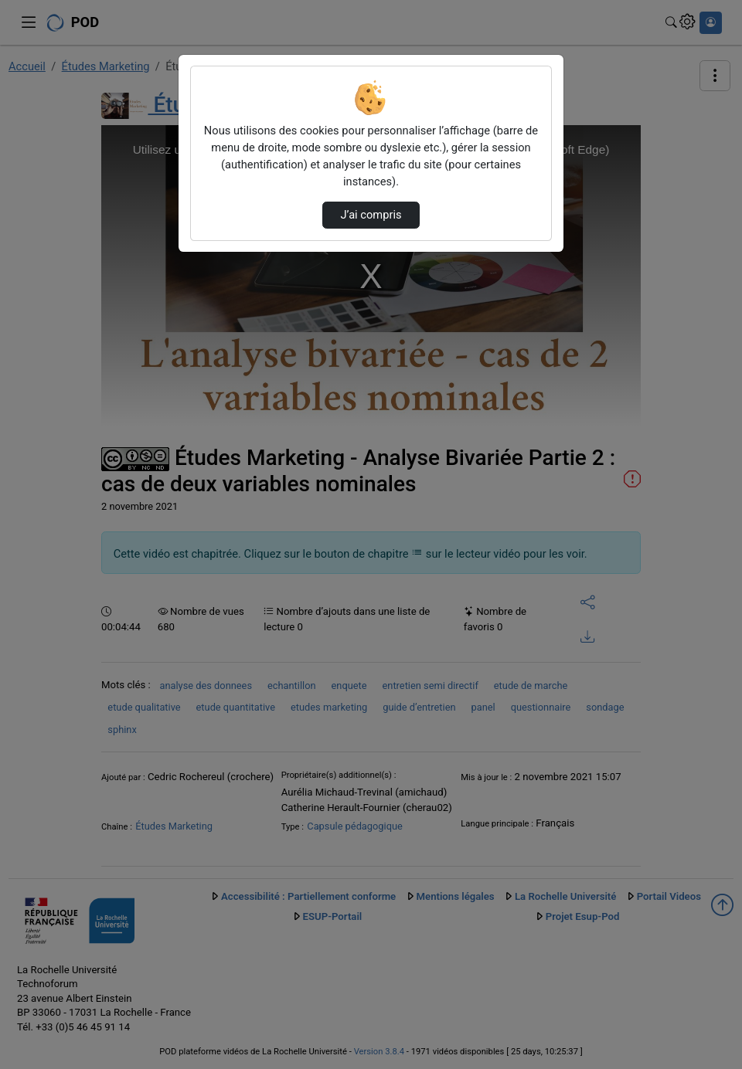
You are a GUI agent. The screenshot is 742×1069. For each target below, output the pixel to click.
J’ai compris (370, 215)
